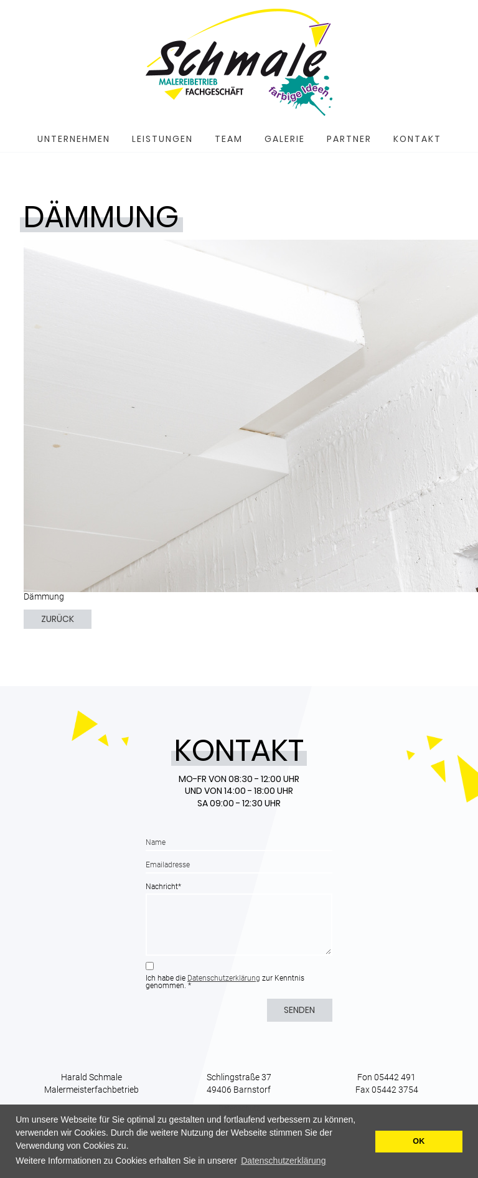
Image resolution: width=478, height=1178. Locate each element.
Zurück (57, 619)
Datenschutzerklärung (223, 978)
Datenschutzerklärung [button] (283, 1161)
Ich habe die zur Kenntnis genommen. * (225, 982)
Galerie (285, 139)
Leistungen (162, 139)
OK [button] (418, 1141)
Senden (299, 1010)
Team (229, 139)
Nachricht (163, 886)
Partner (349, 139)
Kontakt (417, 139)
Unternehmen (73, 139)
